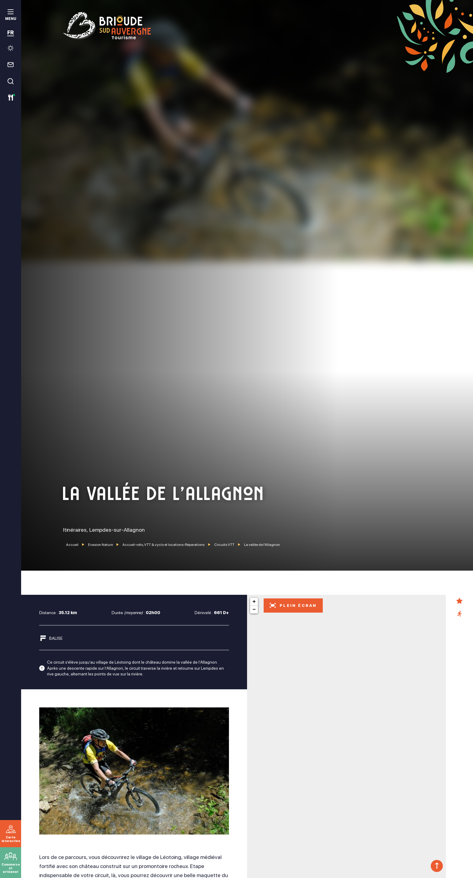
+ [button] (254, 601)
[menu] (10, 15)
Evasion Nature (100, 545)
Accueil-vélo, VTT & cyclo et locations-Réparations (163, 545)
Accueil (72, 545)
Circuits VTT (224, 545)
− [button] (254, 609)
